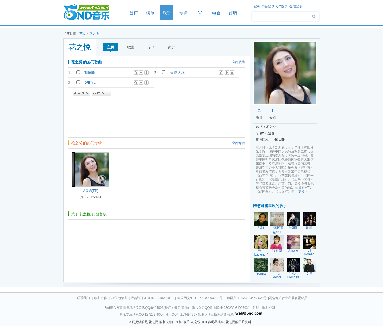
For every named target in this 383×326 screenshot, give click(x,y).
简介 (171, 47)
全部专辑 (238, 143)
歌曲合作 (100, 298)
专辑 (183, 13)
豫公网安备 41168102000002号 (199, 298)
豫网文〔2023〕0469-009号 (247, 298)
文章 (309, 274)
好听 (233, 13)
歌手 (167, 13)
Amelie (293, 250)
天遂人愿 (177, 72)
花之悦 (94, 33)
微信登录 (295, 6)
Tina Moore (276, 275)
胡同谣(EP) (90, 191)
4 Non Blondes (293, 275)
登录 (257, 6)
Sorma (261, 273)
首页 (90, 12)
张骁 (261, 228)
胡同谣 (90, 72)
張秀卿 (277, 251)
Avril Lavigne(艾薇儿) (262, 255)
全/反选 (81, 93)
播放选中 (101, 93)
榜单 (150, 13)
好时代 (90, 82)
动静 (309, 228)
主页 (110, 47)
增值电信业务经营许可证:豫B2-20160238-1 (142, 298)
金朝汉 (293, 228)
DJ (200, 13)
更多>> (303, 192)
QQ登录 (282, 6)
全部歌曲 (238, 62)
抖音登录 (268, 6)
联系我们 (83, 298)
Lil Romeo (309, 252)
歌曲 (131, 47)
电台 (216, 13)
